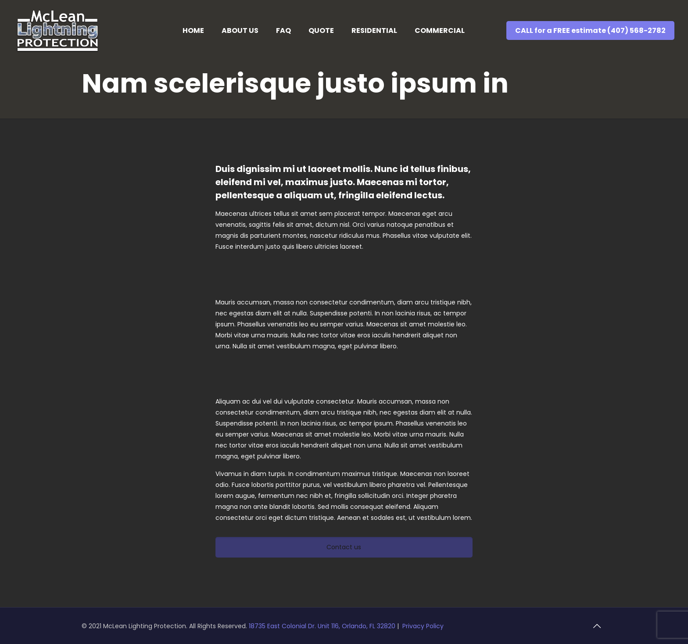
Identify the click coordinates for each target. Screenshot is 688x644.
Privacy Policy (423, 626)
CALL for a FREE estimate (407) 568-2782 (590, 30)
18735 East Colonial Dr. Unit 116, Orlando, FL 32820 (323, 626)
